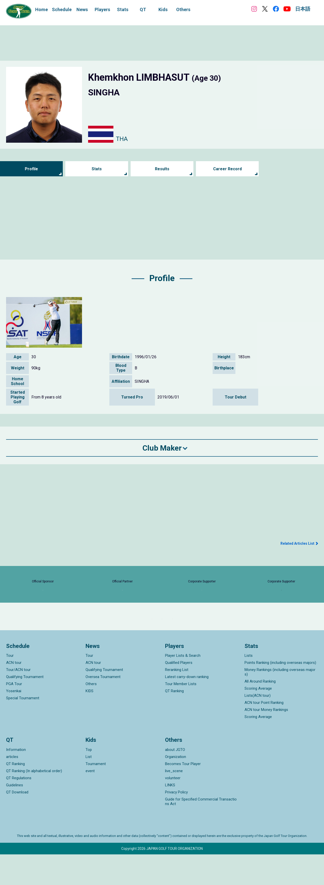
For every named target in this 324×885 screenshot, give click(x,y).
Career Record (227, 169)
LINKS (170, 815)
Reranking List (176, 700)
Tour (10, 686)
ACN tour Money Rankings (266, 740)
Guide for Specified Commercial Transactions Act (201, 832)
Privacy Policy (176, 822)
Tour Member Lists (180, 714)
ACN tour (14, 693)
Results (162, 169)
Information (16, 780)
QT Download (17, 822)
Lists (249, 686)
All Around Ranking (260, 712)
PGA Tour (14, 714)
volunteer (172, 808)
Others (91, 714)
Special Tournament (22, 728)
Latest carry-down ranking (187, 707)
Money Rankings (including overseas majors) (280, 702)
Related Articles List (297, 543)
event (90, 801)
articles (12, 787)
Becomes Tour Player (183, 794)
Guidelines (14, 815)
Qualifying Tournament (25, 707)
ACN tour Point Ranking (264, 733)
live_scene (174, 801)
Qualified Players (178, 693)
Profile (31, 169)
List (89, 787)
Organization (175, 787)
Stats (97, 169)
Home (41, 9)
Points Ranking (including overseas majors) (280, 693)
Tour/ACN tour (18, 700)
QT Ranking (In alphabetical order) (34, 801)
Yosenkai (13, 721)
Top (89, 780)
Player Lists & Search (182, 686)
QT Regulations (18, 808)
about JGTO (175, 780)
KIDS (89, 721)
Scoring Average (258, 719)
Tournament (96, 794)
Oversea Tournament (103, 707)
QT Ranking (174, 721)
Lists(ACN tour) (258, 726)
